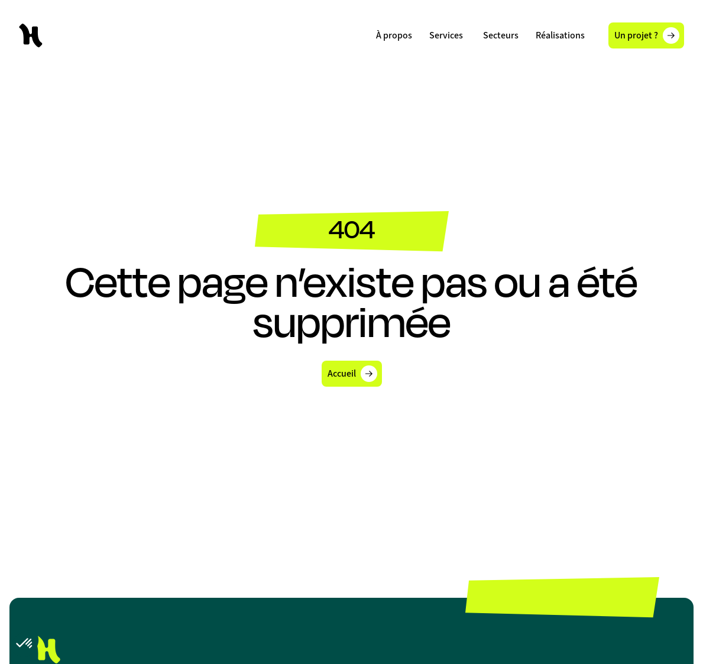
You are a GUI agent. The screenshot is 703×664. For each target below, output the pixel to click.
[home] (31, 35)
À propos (394, 35)
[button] (446, 35)
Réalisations (560, 35)
